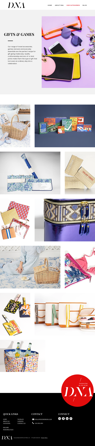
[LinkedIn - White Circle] (67, 418)
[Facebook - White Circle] (63, 418)
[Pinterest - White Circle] (71, 418)
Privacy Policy (44, 437)
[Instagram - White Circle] (59, 418)
